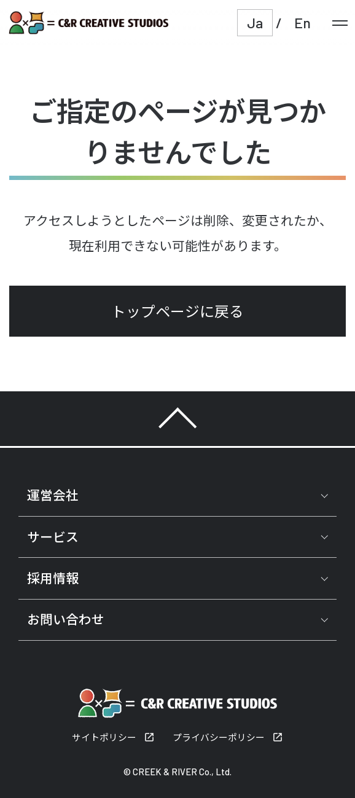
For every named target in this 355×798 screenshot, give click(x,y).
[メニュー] (339, 22)
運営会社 (53, 495)
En (302, 22)
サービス (53, 536)
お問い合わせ (65, 619)
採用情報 (53, 577)
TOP (177, 418)
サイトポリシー (104, 737)
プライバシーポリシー (219, 737)
